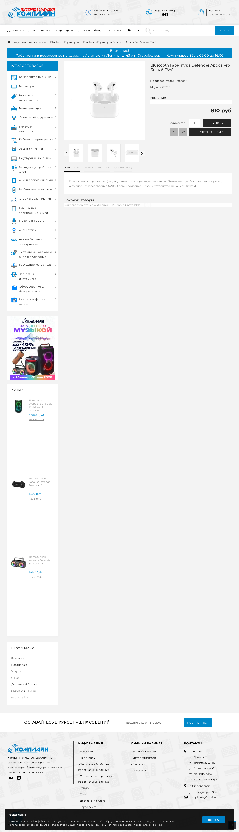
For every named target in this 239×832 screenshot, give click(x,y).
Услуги (45, 30)
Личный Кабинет (144, 751)
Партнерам (64, 30)
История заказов (144, 758)
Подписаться (198, 722)
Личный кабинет (90, 30)
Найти (224, 30)
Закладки (139, 764)
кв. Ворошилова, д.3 (203, 779)
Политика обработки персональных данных (134, 824)
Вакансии (17, 658)
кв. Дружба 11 (198, 757)
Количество (177, 123)
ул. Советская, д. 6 (201, 768)
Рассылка (139, 770)
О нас (15, 678)
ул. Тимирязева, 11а (202, 762)
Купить (217, 123)
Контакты (115, 30)
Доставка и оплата (21, 30)
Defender (180, 81)
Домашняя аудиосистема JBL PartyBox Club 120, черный (40, 405)
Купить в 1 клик (210, 132)
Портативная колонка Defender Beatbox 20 (40, 560)
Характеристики (96, 167)
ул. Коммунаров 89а (203, 792)
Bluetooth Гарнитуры (64, 42)
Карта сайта (19, 697)
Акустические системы (30, 42)
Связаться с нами (23, 691)
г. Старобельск (199, 786)
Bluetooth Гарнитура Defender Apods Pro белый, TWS (119, 42)
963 (165, 14)
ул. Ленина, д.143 (200, 774)
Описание (72, 167)
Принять (213, 819)
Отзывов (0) (123, 167)
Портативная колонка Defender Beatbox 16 (40, 482)
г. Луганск (195, 751)
